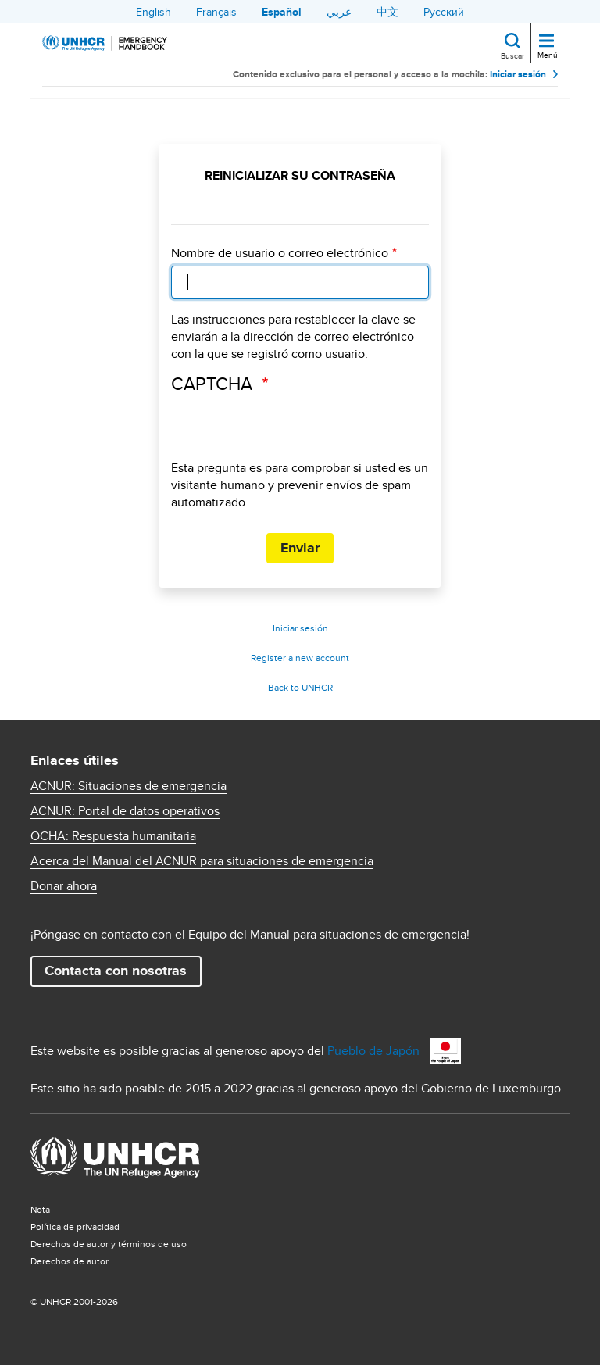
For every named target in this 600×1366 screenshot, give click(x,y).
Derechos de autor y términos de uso (108, 1243)
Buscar (512, 55)
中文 (387, 12)
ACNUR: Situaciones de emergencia (128, 786)
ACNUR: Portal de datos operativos (125, 811)
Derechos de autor (69, 1261)
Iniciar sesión (518, 74)
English (153, 12)
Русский (443, 12)
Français (216, 12)
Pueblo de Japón (373, 1051)
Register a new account (300, 657)
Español (282, 12)
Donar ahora (63, 886)
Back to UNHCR (300, 687)
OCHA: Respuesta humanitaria (113, 836)
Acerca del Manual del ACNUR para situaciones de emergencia (201, 861)
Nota (40, 1209)
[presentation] (290, 429)
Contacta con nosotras (116, 970)
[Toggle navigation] (546, 42)
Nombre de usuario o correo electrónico (279, 253)
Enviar (300, 548)
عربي (339, 12)
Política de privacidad (75, 1226)
